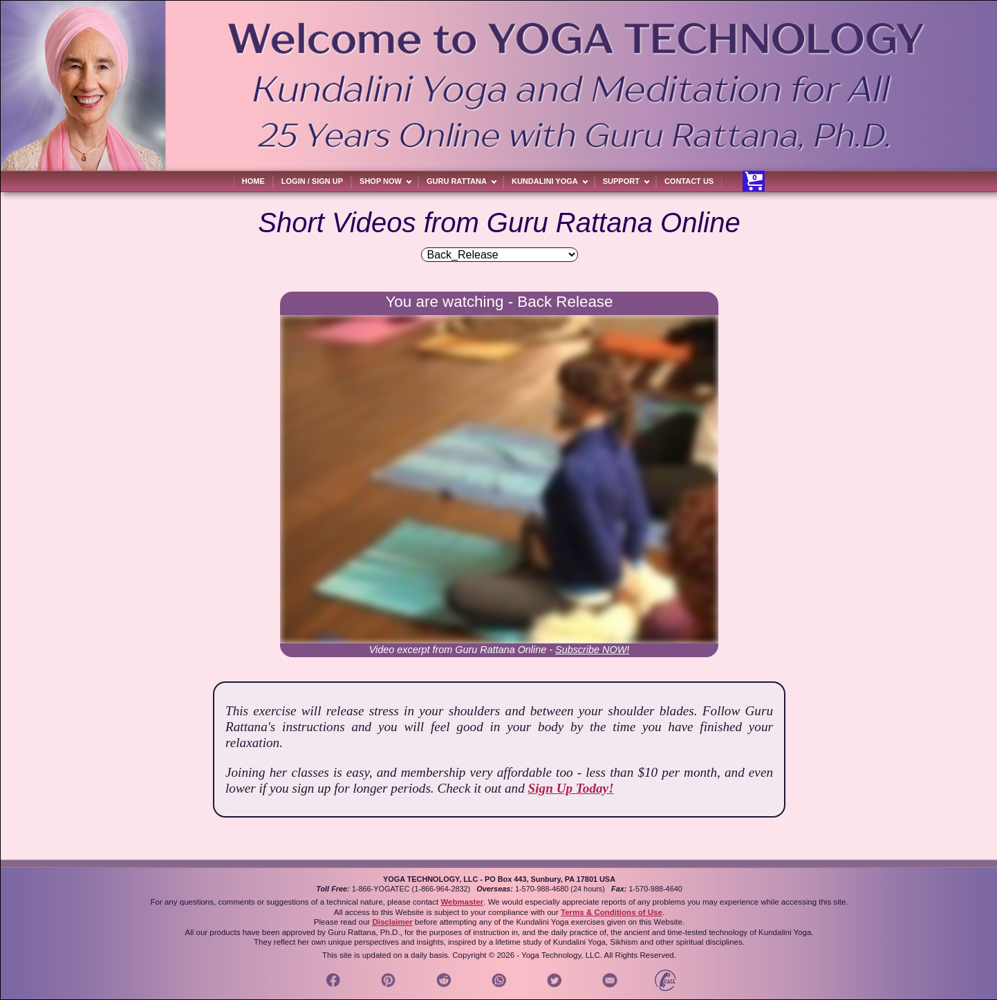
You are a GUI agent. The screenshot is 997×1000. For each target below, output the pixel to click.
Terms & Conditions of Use (611, 912)
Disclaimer (392, 922)
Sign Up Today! (571, 788)
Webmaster (461, 902)
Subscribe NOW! (592, 649)
